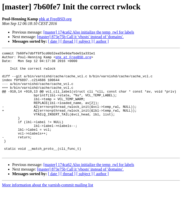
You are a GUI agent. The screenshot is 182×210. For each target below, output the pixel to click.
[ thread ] (67, 41)
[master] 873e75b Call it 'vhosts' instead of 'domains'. (80, 37)
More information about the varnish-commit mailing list (47, 205)
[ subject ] (84, 41)
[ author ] (101, 41)
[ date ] (53, 41)
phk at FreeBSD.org (55, 19)
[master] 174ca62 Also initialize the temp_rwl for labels (88, 32)
